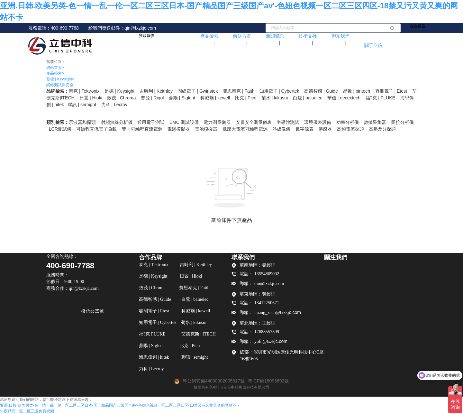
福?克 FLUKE (380, 97)
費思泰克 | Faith (239, 91)
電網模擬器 (178, 129)
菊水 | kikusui (274, 97)
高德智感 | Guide (321, 91)
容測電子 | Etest (391, 91)
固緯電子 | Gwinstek (197, 91)
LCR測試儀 (60, 129)
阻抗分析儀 (402, 122)
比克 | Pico (246, 97)
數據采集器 (375, 122)
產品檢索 (55, 73)
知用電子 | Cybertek (279, 91)
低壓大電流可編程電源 (245, 129)
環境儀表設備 (317, 122)
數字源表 (304, 129)
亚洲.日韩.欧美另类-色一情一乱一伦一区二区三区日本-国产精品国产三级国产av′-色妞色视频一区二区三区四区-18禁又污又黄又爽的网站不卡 (120, 405)
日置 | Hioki (90, 97)
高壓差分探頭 (382, 129)
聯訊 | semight (82, 104)
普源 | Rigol (152, 97)
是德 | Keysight (60, 79)
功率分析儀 (347, 122)
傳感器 (325, 129)
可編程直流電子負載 (96, 129)
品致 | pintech (356, 91)
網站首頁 (55, 67)
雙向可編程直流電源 (142, 129)
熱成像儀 (281, 129)
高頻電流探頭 (350, 129)
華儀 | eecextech (343, 97)
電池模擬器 (206, 129)
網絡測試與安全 (59, 85)
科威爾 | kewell (215, 97)
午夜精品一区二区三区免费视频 (27, 411)
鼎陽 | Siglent (182, 97)
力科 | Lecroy (114, 104)
